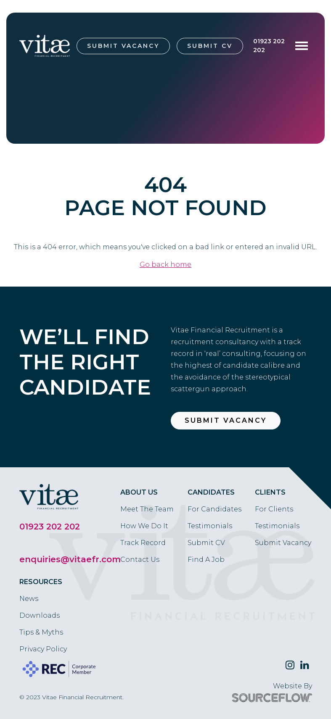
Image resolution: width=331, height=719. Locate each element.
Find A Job (206, 560)
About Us (139, 492)
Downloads (39, 615)
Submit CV (210, 46)
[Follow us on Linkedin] (304, 665)
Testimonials (210, 526)
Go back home (165, 265)
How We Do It (144, 526)
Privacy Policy (43, 649)
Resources (40, 582)
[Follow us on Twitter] (290, 665)
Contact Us (139, 560)
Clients (270, 492)
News (28, 599)
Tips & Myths (41, 632)
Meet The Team (147, 509)
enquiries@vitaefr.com (70, 559)
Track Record (143, 543)
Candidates (211, 492)
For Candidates (214, 509)
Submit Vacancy (123, 46)
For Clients (274, 509)
